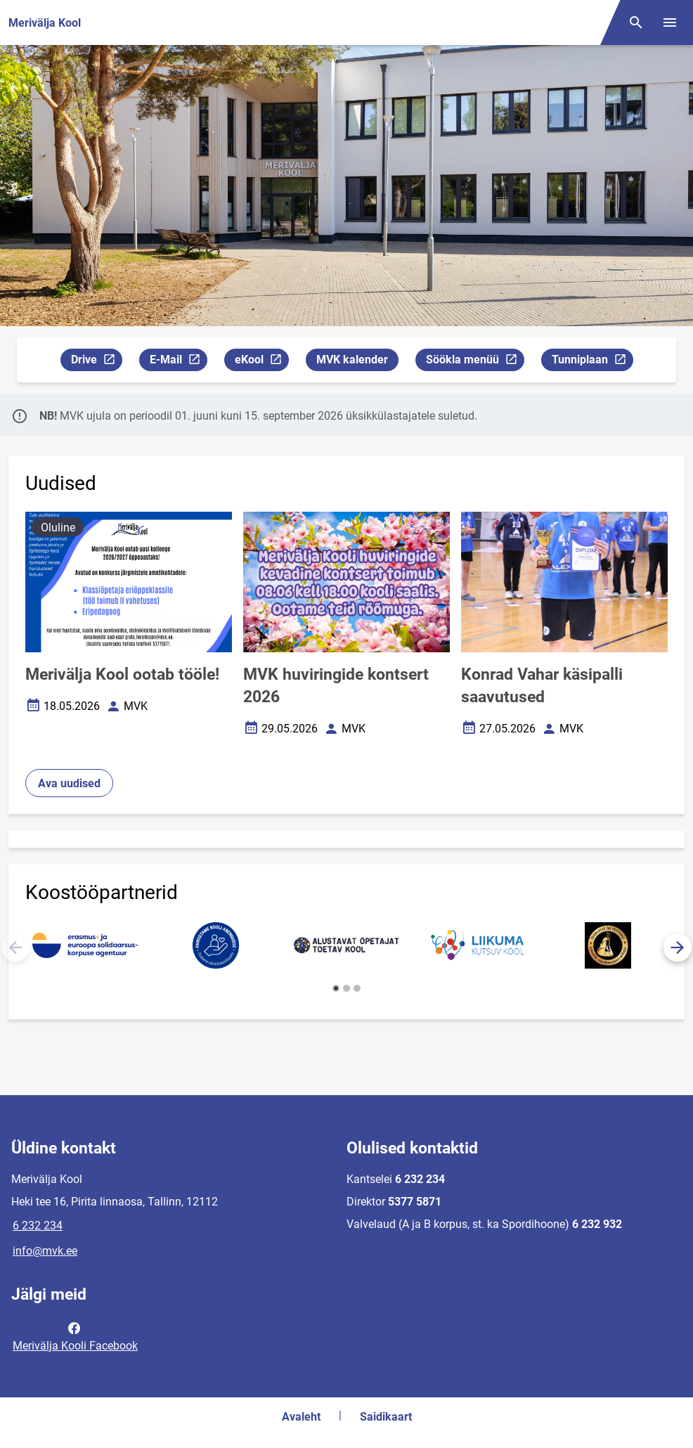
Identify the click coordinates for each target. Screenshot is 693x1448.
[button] (677, 947)
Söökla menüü (474, 361)
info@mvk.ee (45, 1251)
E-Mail (178, 361)
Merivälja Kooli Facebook (75, 1335)
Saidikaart (386, 1416)
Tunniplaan (592, 361)
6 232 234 (38, 1225)
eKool (261, 361)
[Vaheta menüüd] (669, 22)
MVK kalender (352, 359)
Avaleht (301, 1416)
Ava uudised (69, 783)
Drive (96, 361)
